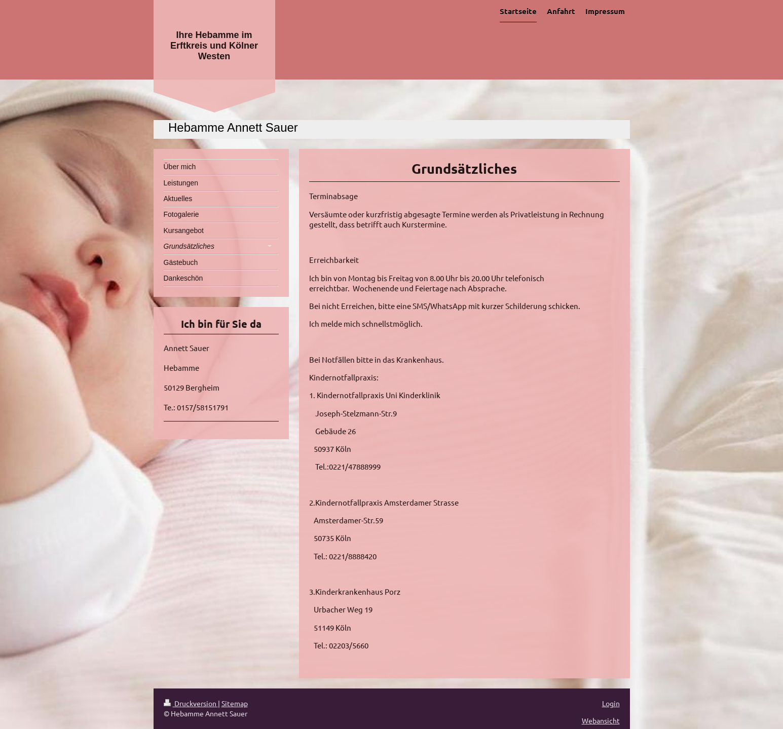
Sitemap (234, 703)
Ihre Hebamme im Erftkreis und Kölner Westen (214, 45)
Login (611, 703)
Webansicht (601, 720)
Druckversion (191, 703)
